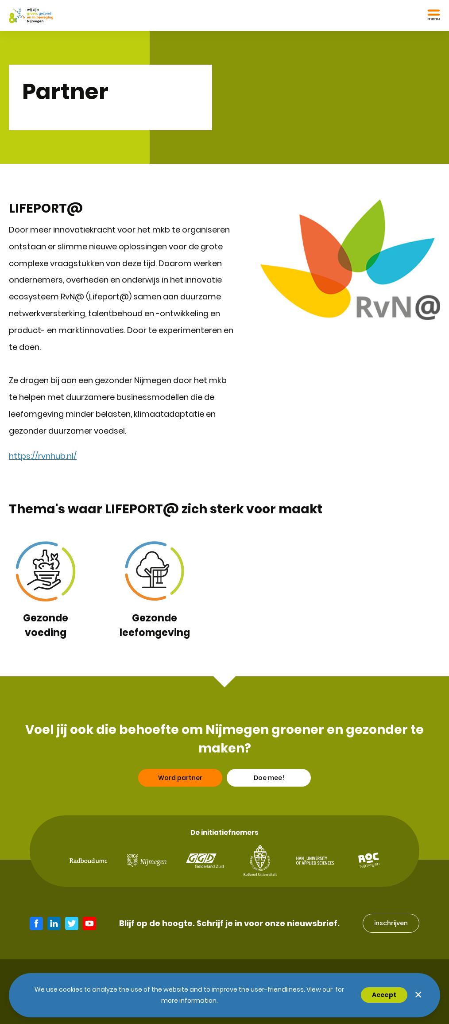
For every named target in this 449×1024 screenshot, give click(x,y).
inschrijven (391, 923)
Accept (384, 994)
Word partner (180, 780)
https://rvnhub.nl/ (43, 456)
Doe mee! (269, 780)
